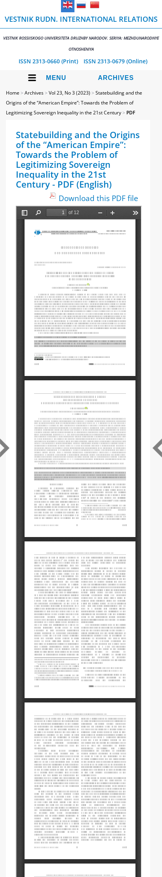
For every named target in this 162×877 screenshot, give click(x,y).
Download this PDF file (98, 198)
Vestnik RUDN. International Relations (81, 33)
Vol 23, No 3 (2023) (69, 92)
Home (12, 92)
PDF (130, 112)
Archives (116, 77)
